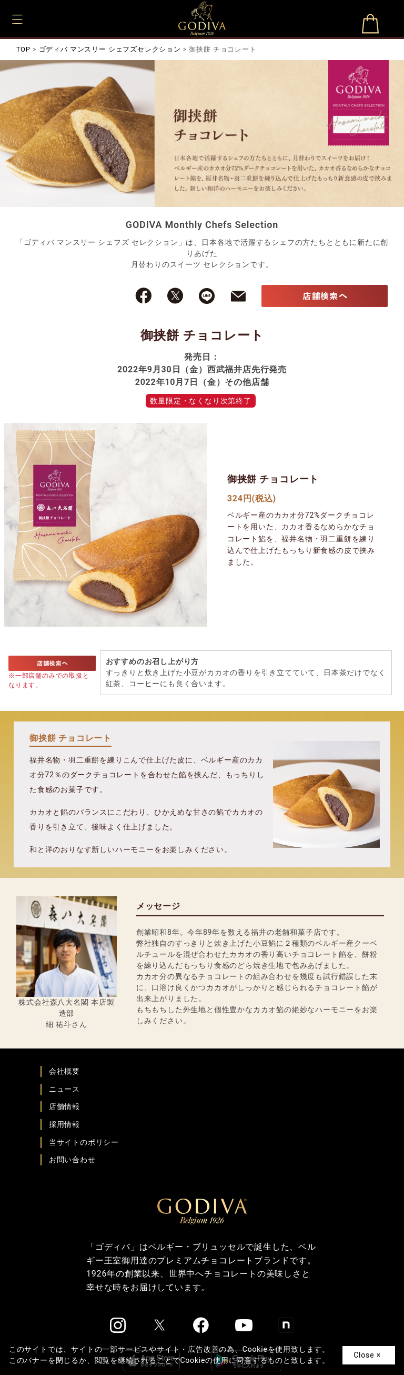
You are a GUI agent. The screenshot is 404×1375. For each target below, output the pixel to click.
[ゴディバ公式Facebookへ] (201, 1325)
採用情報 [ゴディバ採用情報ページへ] (64, 1124)
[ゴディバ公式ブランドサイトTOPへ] (202, 1210)
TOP (23, 49)
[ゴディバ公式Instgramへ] (118, 1325)
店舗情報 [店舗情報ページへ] (64, 1106)
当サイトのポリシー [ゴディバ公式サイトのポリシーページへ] (84, 1142)
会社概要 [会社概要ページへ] (64, 1071)
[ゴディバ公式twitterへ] (159, 1325)
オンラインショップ (370, 28)
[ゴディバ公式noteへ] (286, 1325)
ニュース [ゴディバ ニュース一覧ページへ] (64, 1089)
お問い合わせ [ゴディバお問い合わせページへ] (72, 1159)
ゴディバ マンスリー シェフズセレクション (110, 49)
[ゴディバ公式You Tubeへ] (243, 1325)
